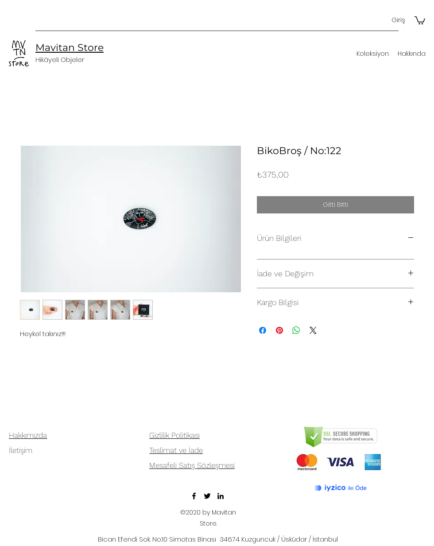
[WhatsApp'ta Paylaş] (296, 330)
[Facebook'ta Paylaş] (262, 330)
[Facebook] (194, 496)
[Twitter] (207, 496)
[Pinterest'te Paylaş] (279, 330)
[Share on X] (313, 330)
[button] (420, 19)
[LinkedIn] (220, 496)
